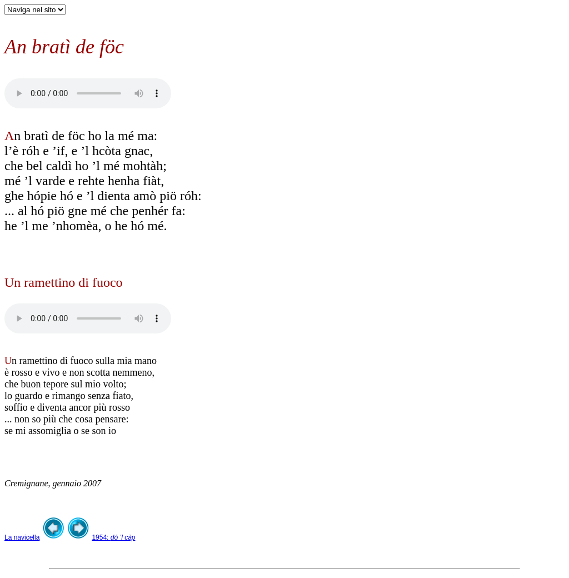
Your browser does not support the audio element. (87, 93)
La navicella (21, 537)
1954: (113, 537)
